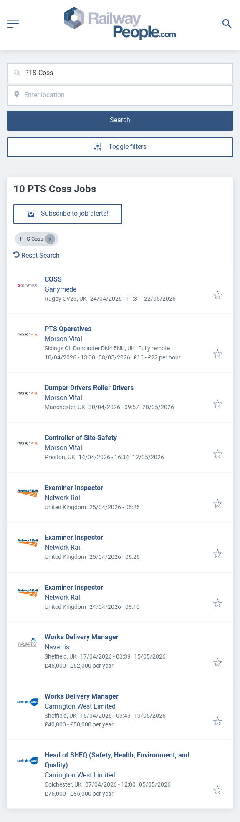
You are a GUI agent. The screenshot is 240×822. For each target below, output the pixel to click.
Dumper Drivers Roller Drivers (89, 388)
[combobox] (120, 73)
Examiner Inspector (74, 488)
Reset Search (36, 255)
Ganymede (60, 289)
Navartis (57, 647)
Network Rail (63, 498)
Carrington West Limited (80, 706)
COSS (53, 279)
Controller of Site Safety (81, 438)
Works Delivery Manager (82, 637)
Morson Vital (63, 339)
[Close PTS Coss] (50, 239)
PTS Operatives (68, 329)
